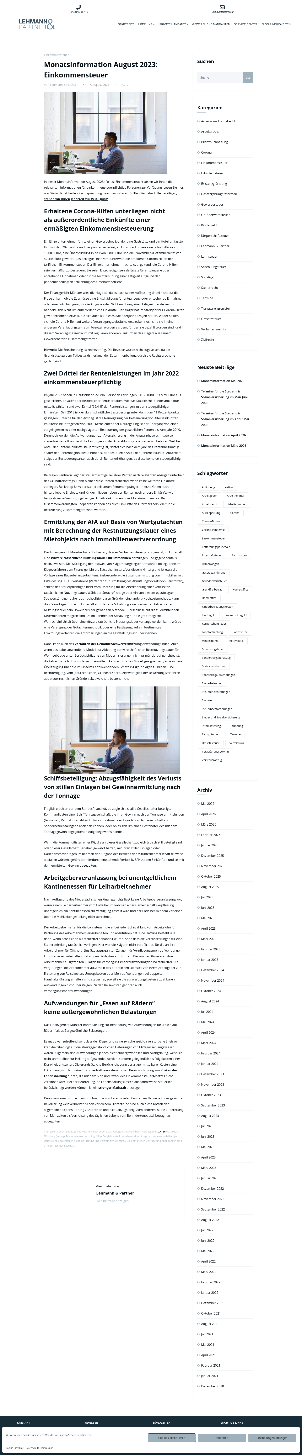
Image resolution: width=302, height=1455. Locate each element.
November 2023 (212, 1084)
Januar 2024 (209, 1064)
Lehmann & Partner (215, 246)
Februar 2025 (210, 949)
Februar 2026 (210, 835)
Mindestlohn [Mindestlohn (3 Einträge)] (210, 641)
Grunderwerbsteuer (215, 215)
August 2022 (210, 1220)
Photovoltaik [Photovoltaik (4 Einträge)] (235, 641)
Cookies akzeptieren (172, 1438)
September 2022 (213, 1209)
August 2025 (210, 887)
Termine (207, 298)
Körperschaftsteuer (215, 236)
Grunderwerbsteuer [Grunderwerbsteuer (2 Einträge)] (214, 581)
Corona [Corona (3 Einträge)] (235, 513)
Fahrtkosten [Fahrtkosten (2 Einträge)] (239, 555)
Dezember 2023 (212, 1074)
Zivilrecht (207, 340)
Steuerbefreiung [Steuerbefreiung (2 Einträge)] (212, 683)
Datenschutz (32, 1448)
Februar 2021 (210, 1365)
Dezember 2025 (212, 856)
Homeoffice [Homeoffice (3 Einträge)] (209, 598)
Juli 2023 (207, 1126)
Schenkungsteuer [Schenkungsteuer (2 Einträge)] (213, 649)
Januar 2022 (209, 1292)
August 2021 (210, 1324)
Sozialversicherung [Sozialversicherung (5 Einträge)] (213, 666)
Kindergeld (209, 225)
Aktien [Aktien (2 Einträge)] (229, 487)
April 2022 (208, 1261)
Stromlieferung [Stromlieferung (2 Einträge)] (211, 726)
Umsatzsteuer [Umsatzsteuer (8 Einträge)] (210, 743)
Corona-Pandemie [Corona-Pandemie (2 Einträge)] (213, 530)
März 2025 (208, 939)
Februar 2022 (210, 1282)
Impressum (47, 1448)
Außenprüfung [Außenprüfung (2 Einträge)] (211, 513)
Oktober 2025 (211, 876)
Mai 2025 (207, 918)
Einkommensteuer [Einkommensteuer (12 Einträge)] (213, 538)
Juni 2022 (207, 1240)
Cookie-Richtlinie (15, 1448)
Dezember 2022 (212, 1188)
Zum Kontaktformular (223, 12)
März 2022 (208, 1272)
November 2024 (212, 980)
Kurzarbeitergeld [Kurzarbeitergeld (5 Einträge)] (236, 615)
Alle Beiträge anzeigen (115, 1201)
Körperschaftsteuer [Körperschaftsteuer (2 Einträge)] (214, 623)
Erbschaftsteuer (212, 173)
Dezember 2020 (212, 1386)
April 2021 (208, 1355)
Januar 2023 (209, 1178)
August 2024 (210, 1001)
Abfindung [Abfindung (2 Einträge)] (208, 487)
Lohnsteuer (209, 256)
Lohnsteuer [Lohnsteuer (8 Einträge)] (240, 632)
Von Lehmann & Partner (60, 85)
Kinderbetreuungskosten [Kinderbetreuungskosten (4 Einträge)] (217, 606)
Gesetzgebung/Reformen (219, 194)
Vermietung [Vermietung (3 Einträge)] (236, 743)
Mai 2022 (207, 1251)
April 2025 (208, 928)
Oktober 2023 (211, 1095)
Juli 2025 (207, 897)
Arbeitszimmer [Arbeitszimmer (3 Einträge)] (236, 504)
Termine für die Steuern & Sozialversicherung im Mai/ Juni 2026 (224, 397)
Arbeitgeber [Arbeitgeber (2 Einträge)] (209, 495)
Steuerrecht (209, 288)
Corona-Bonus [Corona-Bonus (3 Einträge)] (211, 521)
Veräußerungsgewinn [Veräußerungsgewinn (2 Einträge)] (215, 751)
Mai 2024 (207, 1022)
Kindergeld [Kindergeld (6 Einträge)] (208, 615)
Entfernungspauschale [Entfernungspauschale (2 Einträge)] (216, 547)
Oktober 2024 (211, 991)
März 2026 (208, 824)
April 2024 (208, 1032)
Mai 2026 (207, 803)
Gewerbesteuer (212, 204)
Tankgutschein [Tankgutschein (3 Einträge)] (211, 734)
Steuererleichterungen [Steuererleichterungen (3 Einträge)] (216, 692)
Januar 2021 (209, 1376)
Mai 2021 (207, 1344)
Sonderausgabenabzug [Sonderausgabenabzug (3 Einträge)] (216, 657)
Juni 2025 (207, 908)
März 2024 (208, 1043)
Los (248, 77)
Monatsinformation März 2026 (223, 446)
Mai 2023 (207, 1147)
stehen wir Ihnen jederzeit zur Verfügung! (76, 199)
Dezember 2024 (212, 970)
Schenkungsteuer (213, 267)
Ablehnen (222, 1438)
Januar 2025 (209, 960)
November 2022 (212, 1199)
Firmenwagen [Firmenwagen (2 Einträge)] (210, 564)
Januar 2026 (209, 845)
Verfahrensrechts (213, 329)
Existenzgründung (214, 183)
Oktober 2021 (211, 1313)
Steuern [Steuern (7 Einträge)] (207, 700)
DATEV (162, 1131)
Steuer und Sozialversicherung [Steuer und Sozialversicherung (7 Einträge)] (221, 717)
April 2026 (208, 814)
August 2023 (210, 1116)
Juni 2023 (207, 1136)
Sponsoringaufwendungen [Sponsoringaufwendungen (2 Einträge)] (218, 675)
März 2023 (208, 1168)
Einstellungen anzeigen (272, 1438)
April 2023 (208, 1157)
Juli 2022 (207, 1230)
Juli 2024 (207, 1012)
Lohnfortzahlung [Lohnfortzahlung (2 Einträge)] (212, 632)
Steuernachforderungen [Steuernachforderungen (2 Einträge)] (217, 709)
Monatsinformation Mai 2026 (222, 381)
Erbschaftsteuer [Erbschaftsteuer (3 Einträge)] (212, 555)
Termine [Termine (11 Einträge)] (235, 734)
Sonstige (207, 277)
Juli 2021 (207, 1334)
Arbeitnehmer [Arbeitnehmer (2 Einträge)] (235, 495)
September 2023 (213, 1105)
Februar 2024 (210, 1053)
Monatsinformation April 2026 (223, 435)
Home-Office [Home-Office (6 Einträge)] (240, 589)
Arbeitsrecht (210, 131)
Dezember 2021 (212, 1303)
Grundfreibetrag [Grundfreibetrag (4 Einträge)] (212, 589)
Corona (206, 152)
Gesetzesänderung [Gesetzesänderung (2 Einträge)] (213, 572)
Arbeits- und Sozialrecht (218, 121)
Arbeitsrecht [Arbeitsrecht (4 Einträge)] (209, 504)
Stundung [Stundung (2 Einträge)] (237, 726)
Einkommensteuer (56, 55)
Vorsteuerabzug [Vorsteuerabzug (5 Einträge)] (212, 760)
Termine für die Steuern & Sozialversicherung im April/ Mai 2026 (225, 419)
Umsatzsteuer (211, 319)
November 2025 (212, 866)
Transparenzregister (215, 308)
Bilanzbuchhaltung (214, 142)
